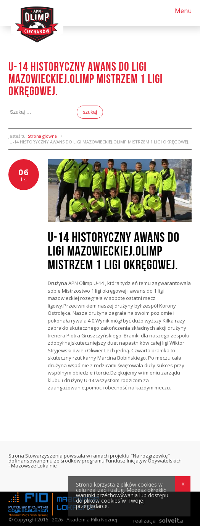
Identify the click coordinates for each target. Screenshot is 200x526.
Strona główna (42, 136)
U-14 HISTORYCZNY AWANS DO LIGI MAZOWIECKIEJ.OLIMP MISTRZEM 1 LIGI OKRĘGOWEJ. (113, 252)
